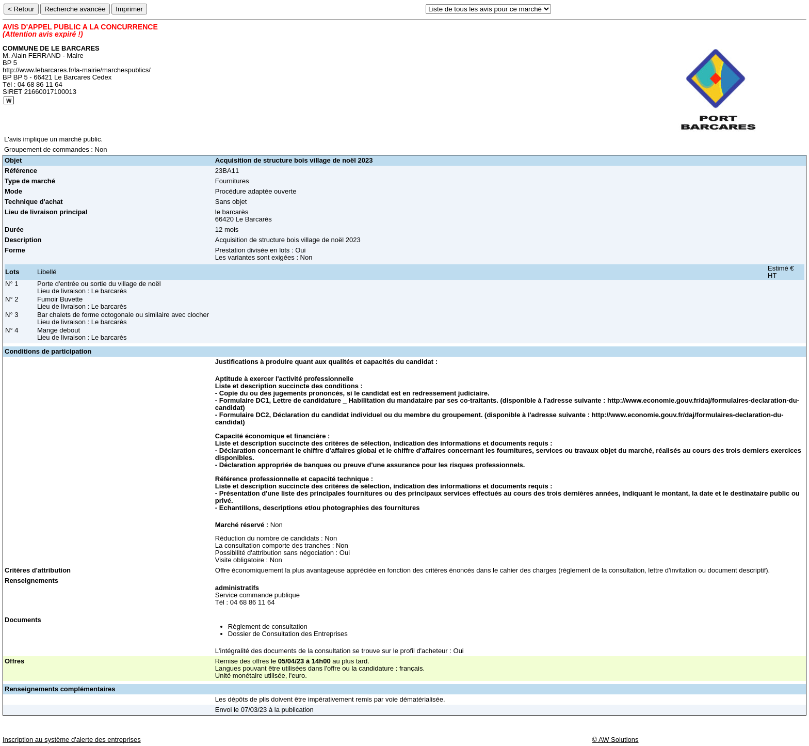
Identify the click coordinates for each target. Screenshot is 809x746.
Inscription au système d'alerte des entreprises (72, 739)
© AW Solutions (615, 739)
